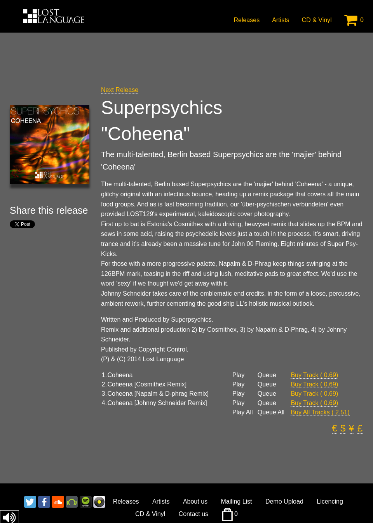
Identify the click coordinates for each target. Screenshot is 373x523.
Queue (267, 375)
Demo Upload (284, 501)
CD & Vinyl (317, 20)
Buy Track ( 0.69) (314, 375)
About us (195, 501)
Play (238, 375)
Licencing (330, 501)
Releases (247, 20)
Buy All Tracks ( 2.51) (320, 412)
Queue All (271, 412)
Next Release (119, 90)
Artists (280, 20)
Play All (242, 412)
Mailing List (236, 501)
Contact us (193, 514)
